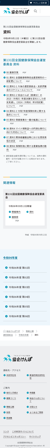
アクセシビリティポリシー (14, 436)
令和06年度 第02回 (19, 277)
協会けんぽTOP (13, 331)
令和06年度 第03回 (19, 287)
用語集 (9, 418)
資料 (31, 211)
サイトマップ (35, 436)
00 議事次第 (16, 72)
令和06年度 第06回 (19, 316)
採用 (8, 412)
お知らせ (33, 406)
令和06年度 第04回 (19, 296)
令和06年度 (10, 258)
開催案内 (16, 211)
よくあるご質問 (36, 412)
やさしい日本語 (40, 2)
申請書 (32, 392)
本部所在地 (11, 375)
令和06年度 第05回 (19, 306)
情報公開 (30, 331)
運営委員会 (8, 334)
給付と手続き (12, 392)
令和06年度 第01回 (19, 267)
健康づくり (11, 398)
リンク (6, 431)
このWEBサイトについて (23, 431)
